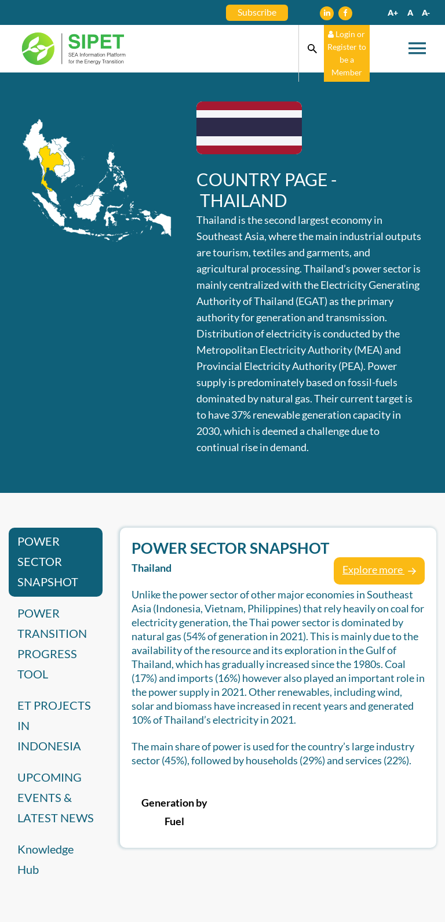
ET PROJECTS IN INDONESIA (54, 725)
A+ (393, 12)
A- (426, 12)
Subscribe (257, 11)
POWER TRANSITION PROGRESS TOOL (52, 643)
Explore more (379, 569)
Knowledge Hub (45, 859)
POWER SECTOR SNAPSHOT (47, 561)
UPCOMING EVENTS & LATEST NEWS (55, 797)
